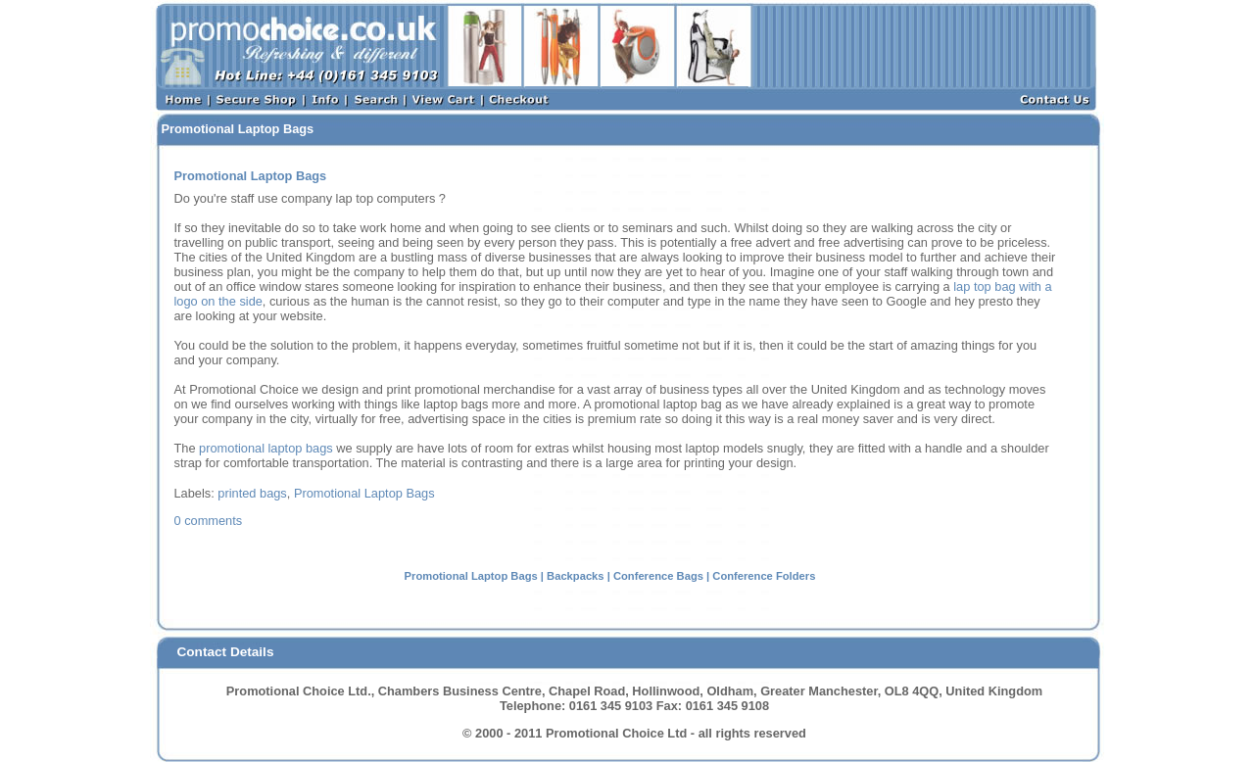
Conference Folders (763, 576)
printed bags (251, 493)
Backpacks (575, 576)
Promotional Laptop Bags (364, 493)
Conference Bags (658, 576)
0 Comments (208, 520)
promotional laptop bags (266, 448)
